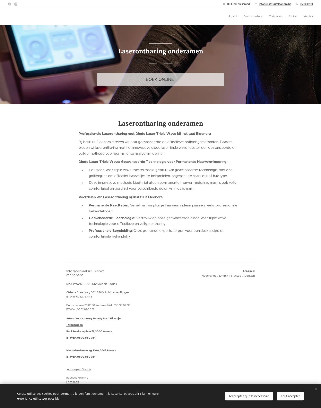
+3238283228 (74, 325)
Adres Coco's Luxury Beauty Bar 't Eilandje (93, 318)
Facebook (72, 382)
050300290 (306, 4)
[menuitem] (288, 16)
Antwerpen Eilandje (79, 369)
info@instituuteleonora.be (275, 4)
